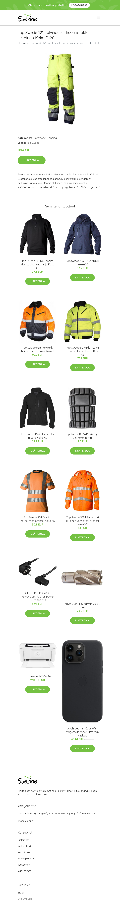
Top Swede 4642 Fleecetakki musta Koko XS (38, 435)
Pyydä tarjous (79, 5)
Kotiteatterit (25, 846)
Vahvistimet (24, 870)
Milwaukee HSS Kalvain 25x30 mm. (82, 605)
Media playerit (26, 858)
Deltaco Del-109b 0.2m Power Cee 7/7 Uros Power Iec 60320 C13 (37, 596)
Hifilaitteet (23, 840)
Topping (52, 137)
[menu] (98, 17)
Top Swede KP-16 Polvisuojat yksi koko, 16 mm (82, 435)
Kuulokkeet (24, 852)
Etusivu (22, 43)
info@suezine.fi (26, 820)
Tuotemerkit (39, 137)
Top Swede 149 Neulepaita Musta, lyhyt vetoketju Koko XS (38, 264)
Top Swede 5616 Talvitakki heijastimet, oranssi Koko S (37, 349)
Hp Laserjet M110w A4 (38, 676)
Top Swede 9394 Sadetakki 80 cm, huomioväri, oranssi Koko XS (82, 521)
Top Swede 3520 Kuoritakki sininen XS (82, 262)
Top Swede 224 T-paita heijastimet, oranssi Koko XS (37, 519)
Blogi (21, 892)
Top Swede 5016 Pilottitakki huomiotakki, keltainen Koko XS (82, 351)
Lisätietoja (31, 160)
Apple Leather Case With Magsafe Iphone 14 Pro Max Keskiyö (82, 732)
